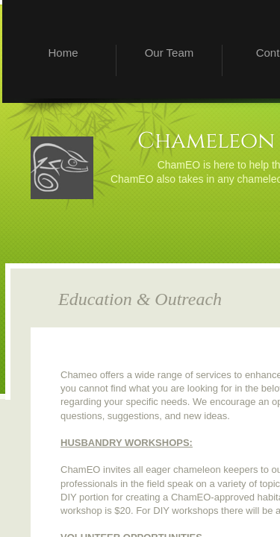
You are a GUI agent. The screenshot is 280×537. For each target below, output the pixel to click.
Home (63, 52)
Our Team (169, 52)
